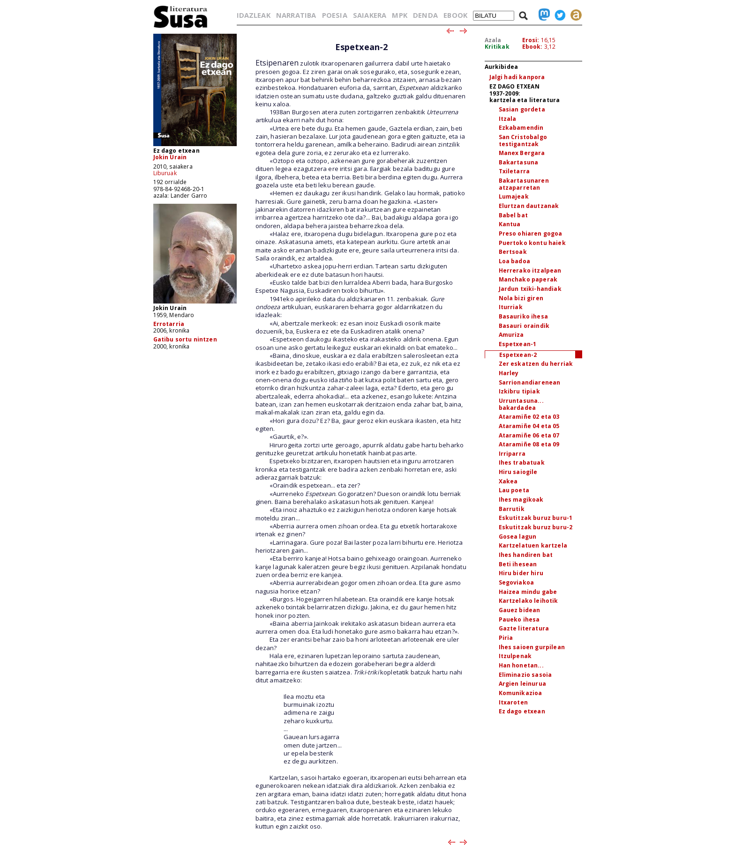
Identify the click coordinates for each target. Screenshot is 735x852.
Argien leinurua (522, 684)
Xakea (508, 481)
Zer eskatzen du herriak (536, 364)
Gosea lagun (518, 537)
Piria (506, 638)
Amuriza (511, 335)
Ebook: (532, 47)
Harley (509, 373)
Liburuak (165, 173)
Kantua (510, 224)
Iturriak (511, 307)
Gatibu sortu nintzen (185, 339)
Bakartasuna (519, 162)
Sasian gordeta (522, 109)
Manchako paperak (528, 279)
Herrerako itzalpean (530, 270)
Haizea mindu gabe (528, 592)
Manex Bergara (522, 153)
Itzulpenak (515, 656)
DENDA (425, 15)
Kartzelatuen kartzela (533, 545)
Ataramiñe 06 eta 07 (529, 435)
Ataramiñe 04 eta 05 (529, 426)
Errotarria (169, 324)
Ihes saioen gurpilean (532, 647)
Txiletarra (514, 171)
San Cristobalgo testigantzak (523, 140)
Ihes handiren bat (526, 555)
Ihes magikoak (521, 500)
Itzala (508, 119)
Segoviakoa (516, 582)
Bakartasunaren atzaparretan (524, 184)
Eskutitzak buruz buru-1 (536, 518)
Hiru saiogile (518, 472)
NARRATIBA (296, 15)
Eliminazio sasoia (525, 675)
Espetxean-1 (518, 344)
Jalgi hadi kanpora (517, 77)
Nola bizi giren (521, 298)
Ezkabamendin (521, 128)
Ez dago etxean (522, 711)
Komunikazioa (520, 693)
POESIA (334, 15)
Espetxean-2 (518, 355)
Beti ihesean (518, 564)
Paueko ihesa (519, 619)
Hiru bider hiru (521, 573)
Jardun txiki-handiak (530, 289)
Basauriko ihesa (523, 316)
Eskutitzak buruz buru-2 (536, 527)
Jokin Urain (170, 157)
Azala (493, 40)
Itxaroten (513, 702)
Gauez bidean (519, 610)
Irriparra (512, 454)
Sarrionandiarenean (530, 382)
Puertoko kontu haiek (532, 243)
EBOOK (455, 15)
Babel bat (513, 215)
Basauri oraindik (524, 326)
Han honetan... (521, 665)
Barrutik (512, 509)
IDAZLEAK (253, 15)
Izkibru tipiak (519, 391)
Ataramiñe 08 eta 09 (529, 444)
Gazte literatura (524, 628)
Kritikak (497, 47)
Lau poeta (514, 490)
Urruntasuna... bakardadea (521, 404)
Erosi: (531, 40)
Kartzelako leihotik (528, 601)
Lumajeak (514, 196)
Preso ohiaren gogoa (530, 233)
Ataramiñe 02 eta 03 (529, 417)
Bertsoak (513, 252)
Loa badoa (514, 261)
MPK (399, 15)
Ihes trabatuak (522, 463)
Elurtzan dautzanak (529, 206)
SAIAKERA (369, 15)
